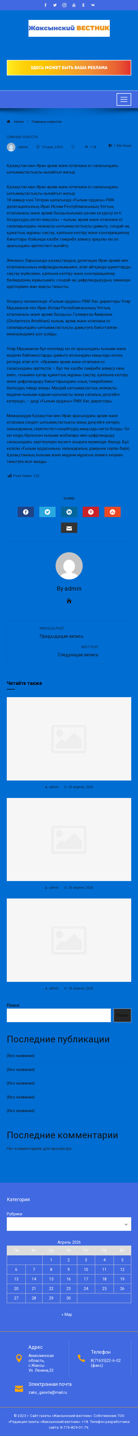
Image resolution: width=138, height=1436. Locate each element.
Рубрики (14, 1214)
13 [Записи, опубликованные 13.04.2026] (16, 1279)
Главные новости (22, 137)
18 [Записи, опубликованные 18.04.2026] (104, 1279)
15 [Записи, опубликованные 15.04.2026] (51, 1279)
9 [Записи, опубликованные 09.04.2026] (69, 1269)
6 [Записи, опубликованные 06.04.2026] (16, 1269)
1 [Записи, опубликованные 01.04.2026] (51, 1260)
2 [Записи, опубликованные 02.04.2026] (69, 1260)
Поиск (13, 1005)
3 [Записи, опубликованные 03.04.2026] (86, 1260)
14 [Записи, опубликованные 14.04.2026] (34, 1279)
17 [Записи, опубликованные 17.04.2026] (86, 1279)
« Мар (67, 1314)
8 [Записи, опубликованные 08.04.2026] (51, 1269)
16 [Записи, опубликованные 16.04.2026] (68, 1279)
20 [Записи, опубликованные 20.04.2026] (16, 1288)
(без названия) (21, 1055)
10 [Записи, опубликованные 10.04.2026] (86, 1269)
